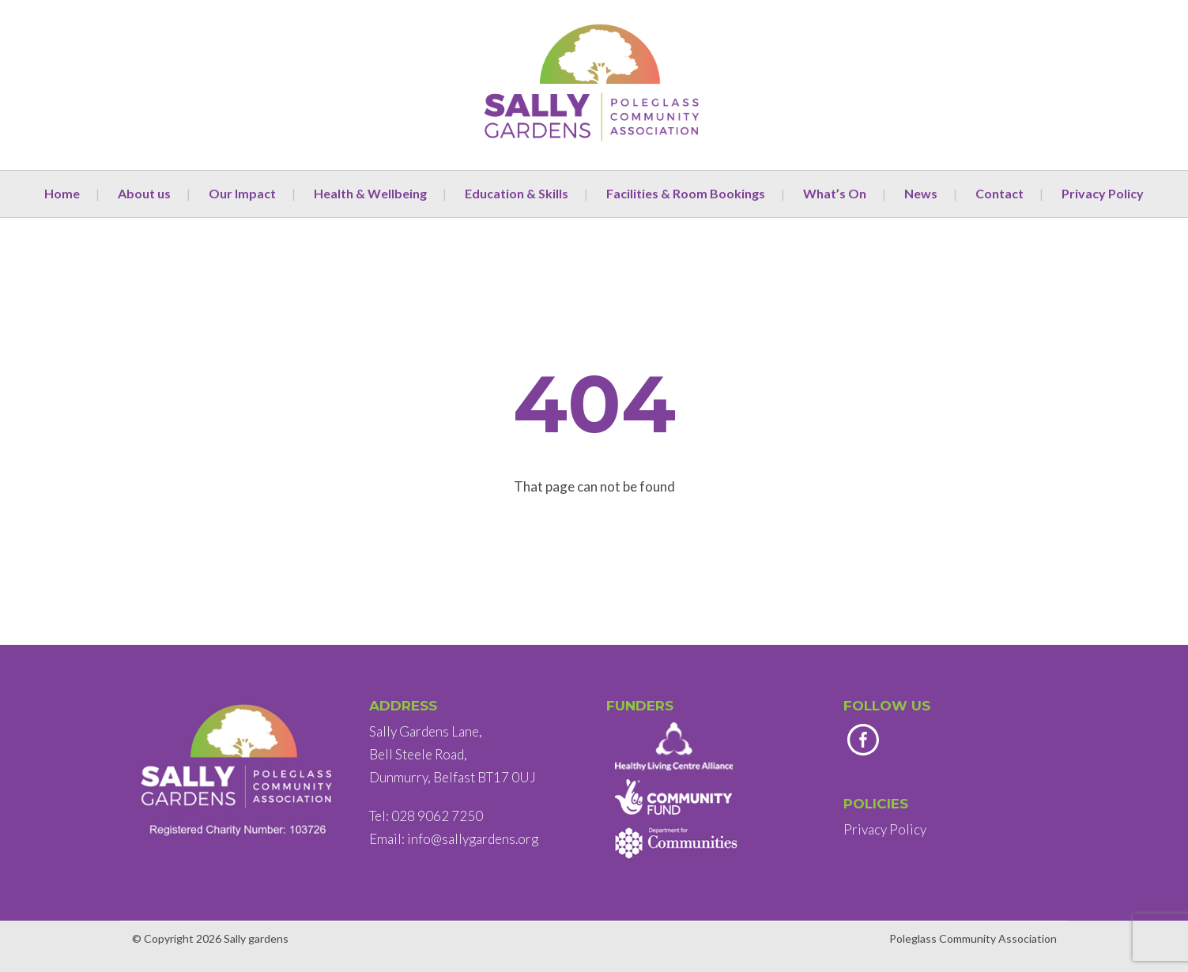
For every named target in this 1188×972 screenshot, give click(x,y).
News (920, 193)
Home (62, 193)
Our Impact (242, 193)
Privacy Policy (1103, 193)
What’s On (834, 193)
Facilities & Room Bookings (685, 193)
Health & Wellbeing (370, 193)
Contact (999, 193)
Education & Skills (516, 193)
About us (144, 193)
